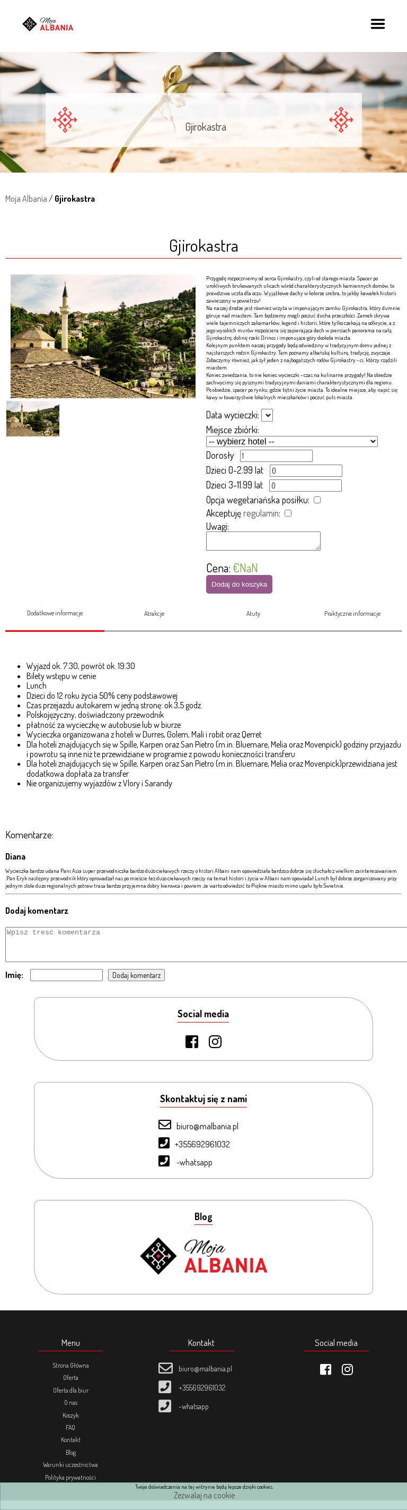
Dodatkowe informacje (55, 616)
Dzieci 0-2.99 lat (234, 470)
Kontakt (71, 1449)
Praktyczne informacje (352, 617)
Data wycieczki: (232, 415)
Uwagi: (217, 526)
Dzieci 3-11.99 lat (234, 485)
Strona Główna (70, 1375)
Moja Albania (26, 198)
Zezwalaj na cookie (204, 1495)
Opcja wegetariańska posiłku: (257, 499)
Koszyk (71, 1425)
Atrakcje (154, 617)
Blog (71, 1462)
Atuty (253, 617)
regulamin (261, 513)
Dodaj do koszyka (239, 587)
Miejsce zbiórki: (232, 429)
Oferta (70, 1387)
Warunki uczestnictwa (70, 1474)
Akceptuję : (243, 513)
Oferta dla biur (71, 1400)
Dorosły (220, 455)
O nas (70, 1412)
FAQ (70, 1437)
